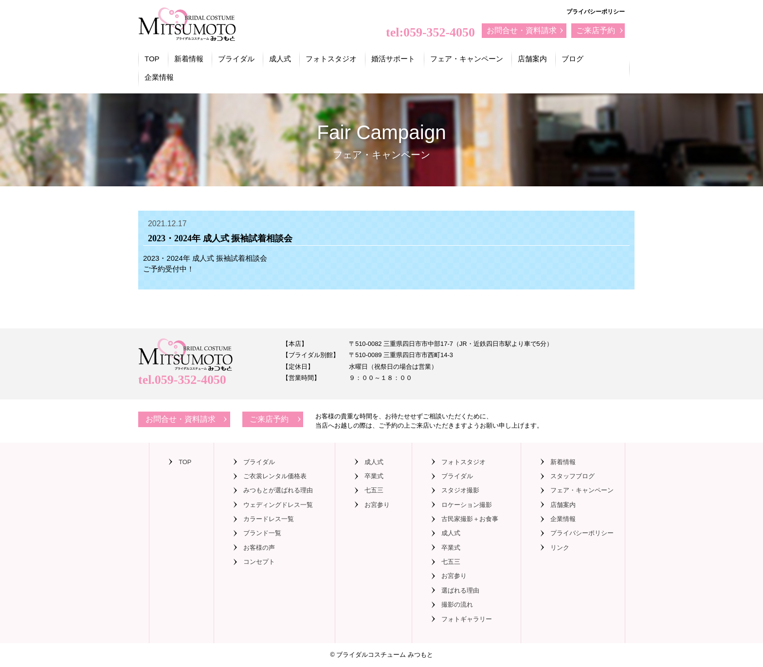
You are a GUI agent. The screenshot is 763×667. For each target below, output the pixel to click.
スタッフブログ (572, 476)
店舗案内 (532, 58)
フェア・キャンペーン (466, 58)
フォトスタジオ (331, 58)
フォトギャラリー (466, 619)
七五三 (373, 490)
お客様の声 (259, 547)
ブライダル (236, 58)
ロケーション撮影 (466, 504)
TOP (152, 58)
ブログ (572, 58)
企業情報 (159, 77)
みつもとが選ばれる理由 (278, 490)
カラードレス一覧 (268, 519)
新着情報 (188, 58)
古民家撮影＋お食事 (469, 519)
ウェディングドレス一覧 (278, 504)
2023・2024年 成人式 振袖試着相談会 (205, 258)
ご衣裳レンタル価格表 (275, 476)
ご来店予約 (595, 30)
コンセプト (259, 561)
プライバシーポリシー (595, 11)
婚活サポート (393, 58)
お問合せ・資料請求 (522, 30)
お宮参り (377, 504)
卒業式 (373, 476)
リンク (559, 547)
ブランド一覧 (262, 533)
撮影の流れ (457, 604)
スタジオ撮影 (460, 490)
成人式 (280, 58)
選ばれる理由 (460, 590)
